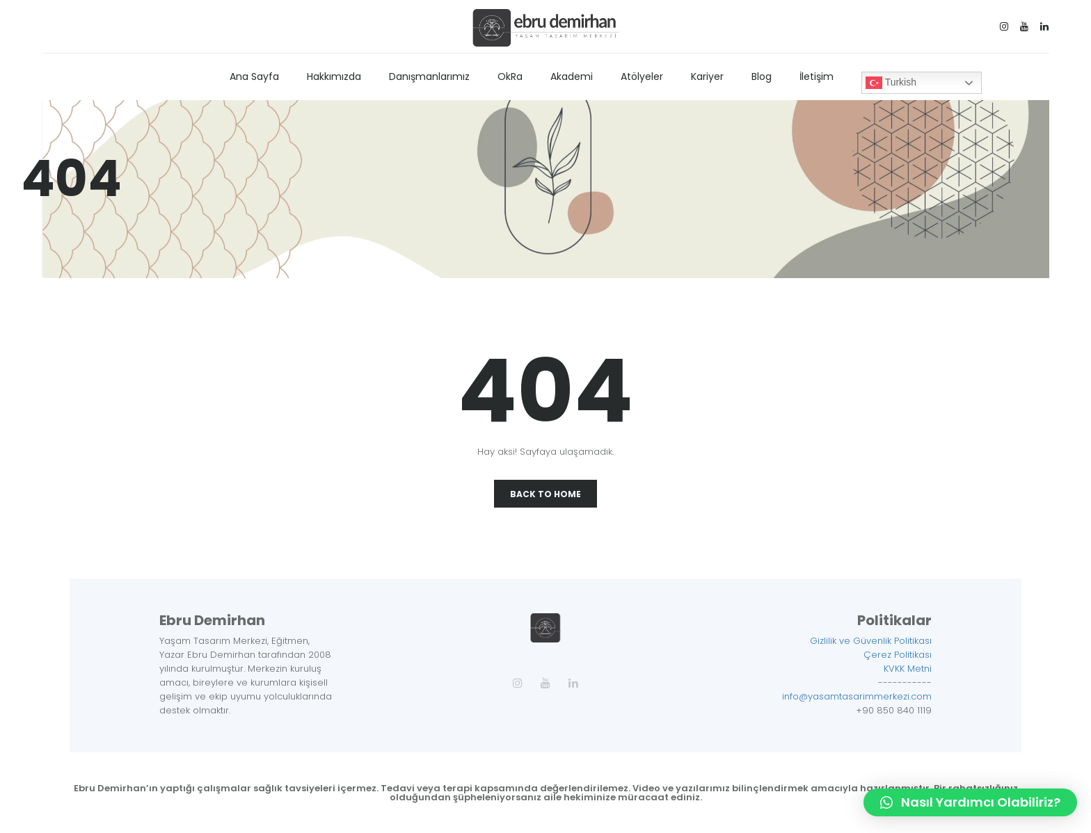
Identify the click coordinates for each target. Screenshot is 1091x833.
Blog (761, 76)
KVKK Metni (908, 668)
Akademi (571, 76)
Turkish (891, 82)
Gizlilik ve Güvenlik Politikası (871, 640)
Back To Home (545, 494)
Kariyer (707, 76)
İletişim (816, 76)
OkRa (510, 76)
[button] (970, 802)
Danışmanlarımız (429, 76)
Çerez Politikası (897, 654)
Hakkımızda (334, 76)
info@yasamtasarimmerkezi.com (857, 696)
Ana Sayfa (254, 76)
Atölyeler (642, 76)
